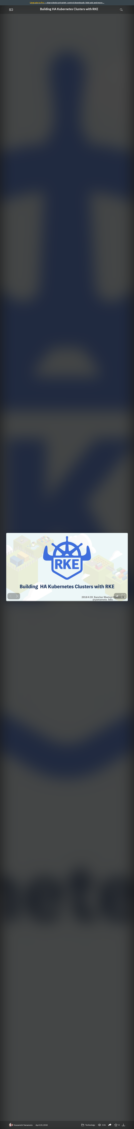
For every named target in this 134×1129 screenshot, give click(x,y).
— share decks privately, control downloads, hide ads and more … (67, 2)
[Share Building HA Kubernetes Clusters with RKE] (110, 1125)
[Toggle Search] (121, 9)
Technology (88, 1125)
